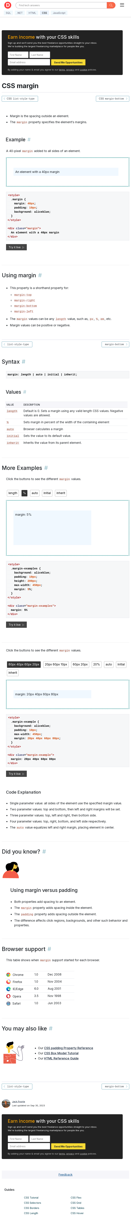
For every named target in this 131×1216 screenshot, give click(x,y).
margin (26, 908)
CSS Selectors (32, 1202)
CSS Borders (31, 1208)
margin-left (23, 311)
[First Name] (18, 54)
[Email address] (29, 62)
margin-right (24, 300)
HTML (32, 13)
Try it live (16, 247)
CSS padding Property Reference (68, 1048)
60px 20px (80, 664)
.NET (19, 13)
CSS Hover (77, 1213)
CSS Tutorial (31, 1197)
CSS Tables (77, 1208)
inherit (13, 443)
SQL (8, 13)
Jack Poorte (18, 1101)
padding (27, 914)
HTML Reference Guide (61, 1058)
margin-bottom (25, 306)
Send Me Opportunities (68, 62)
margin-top (23, 295)
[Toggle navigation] (122, 4)
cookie (83, 69)
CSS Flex (76, 1197)
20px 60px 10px (56, 664)
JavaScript (59, 13)
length (61, 319)
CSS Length (31, 1213)
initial (13, 436)
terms (62, 69)
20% (96, 664)
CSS (44, 13)
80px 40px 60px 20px (23, 664)
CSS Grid (76, 1202)
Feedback (65, 1174)
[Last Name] (39, 54)
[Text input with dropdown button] (61, 5)
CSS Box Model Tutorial (61, 1053)
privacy (70, 69)
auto (10, 429)
